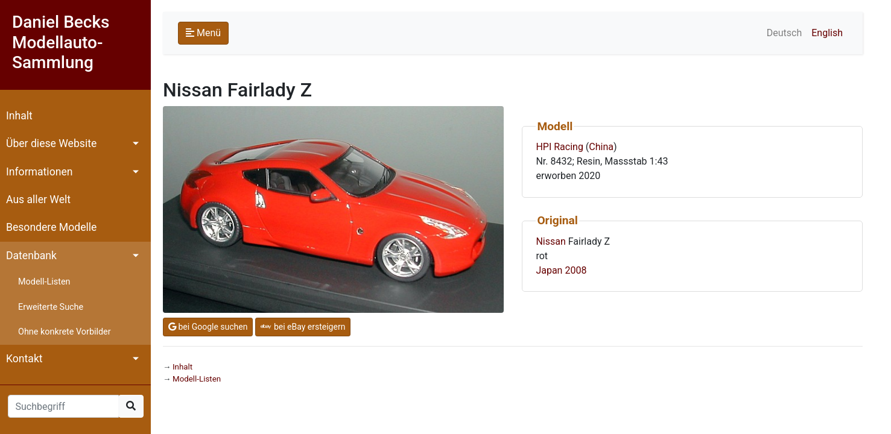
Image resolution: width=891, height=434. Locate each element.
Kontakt (24, 359)
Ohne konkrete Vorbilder (64, 332)
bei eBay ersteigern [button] (303, 327)
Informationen (39, 172)
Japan (549, 270)
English (827, 33)
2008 (575, 270)
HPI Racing (559, 147)
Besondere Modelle (51, 227)
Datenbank (31, 256)
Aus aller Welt (38, 199)
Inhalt (19, 116)
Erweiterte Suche (50, 307)
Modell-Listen (44, 282)
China (601, 147)
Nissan (550, 241)
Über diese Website (51, 143)
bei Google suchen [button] (207, 327)
